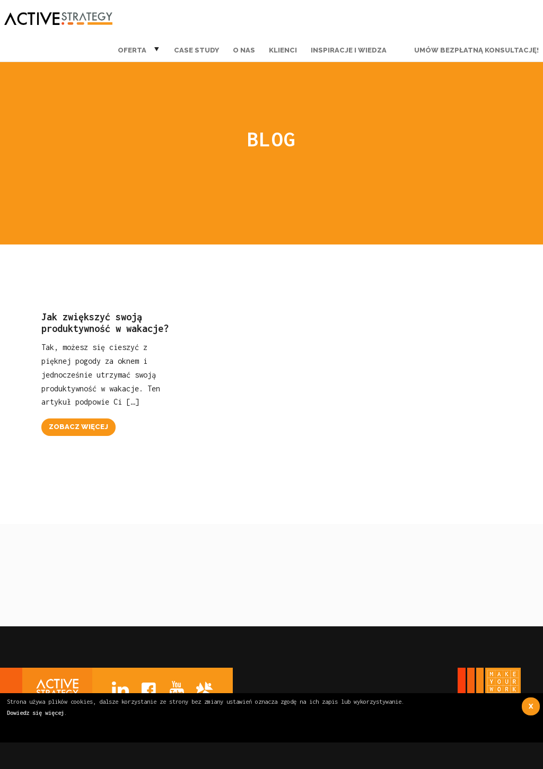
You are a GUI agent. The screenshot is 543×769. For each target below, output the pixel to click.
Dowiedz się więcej (35, 712)
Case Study (196, 50)
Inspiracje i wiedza (349, 50)
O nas (244, 50)
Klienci (283, 50)
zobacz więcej (78, 427)
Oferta (132, 50)
